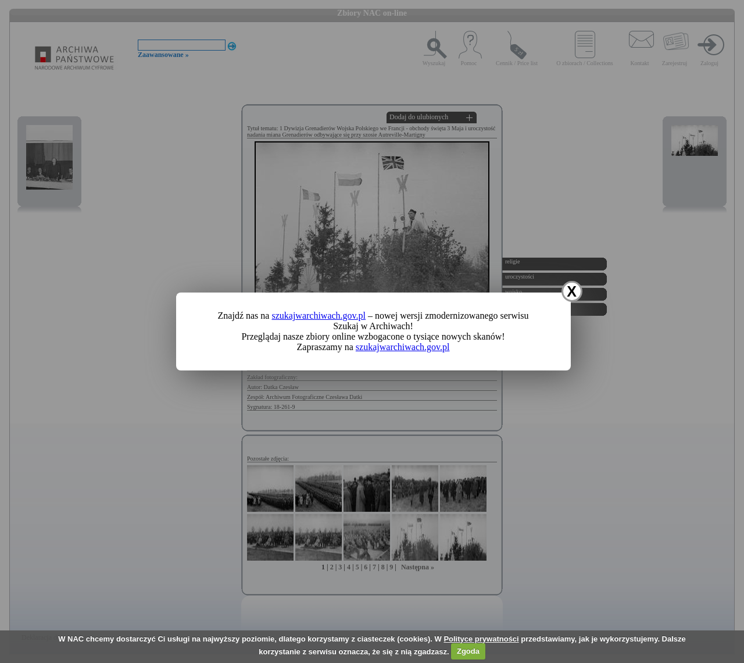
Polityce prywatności (480, 639)
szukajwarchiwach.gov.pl (318, 315)
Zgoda (468, 651)
